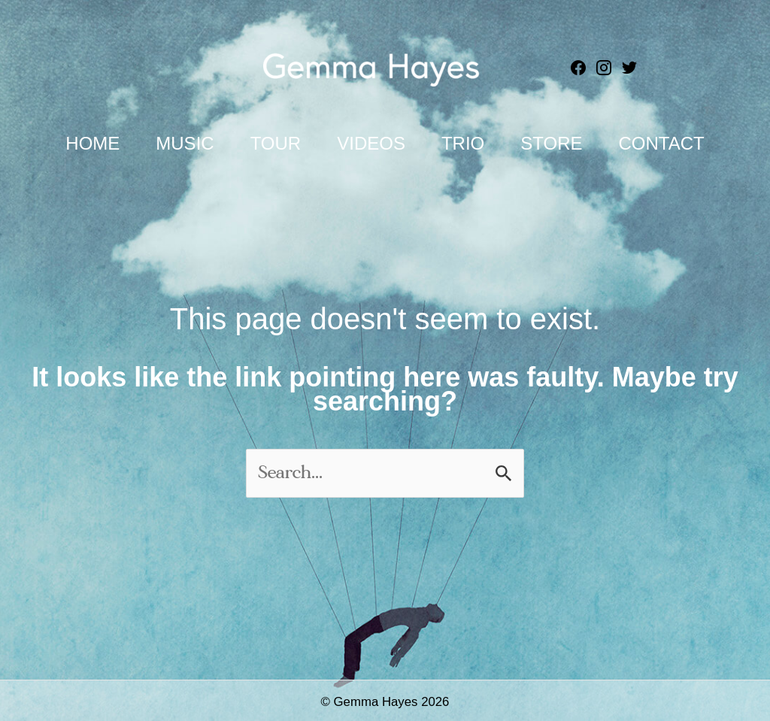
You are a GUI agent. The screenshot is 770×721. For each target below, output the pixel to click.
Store (551, 143)
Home (92, 143)
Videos (371, 143)
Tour (276, 143)
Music (185, 143)
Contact (661, 143)
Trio (462, 143)
